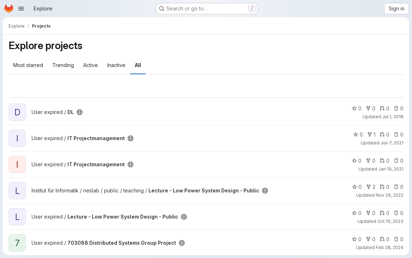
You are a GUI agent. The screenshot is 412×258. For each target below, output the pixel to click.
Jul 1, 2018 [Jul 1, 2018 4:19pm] (392, 116)
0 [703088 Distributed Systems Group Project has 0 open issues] (398, 239)
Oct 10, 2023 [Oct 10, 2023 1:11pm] (390, 221)
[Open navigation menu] (21, 8)
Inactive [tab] (116, 65)
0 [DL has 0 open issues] (398, 108)
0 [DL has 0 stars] (356, 108)
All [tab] (138, 65)
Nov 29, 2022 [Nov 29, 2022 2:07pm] (389, 195)
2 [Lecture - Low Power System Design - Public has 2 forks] (370, 187)
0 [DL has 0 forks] (370, 108)
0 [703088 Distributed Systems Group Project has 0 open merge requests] (384, 239)
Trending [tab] (63, 65)
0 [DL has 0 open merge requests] (384, 108)
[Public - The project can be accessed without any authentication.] (79, 112)
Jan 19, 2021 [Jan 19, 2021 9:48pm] (390, 169)
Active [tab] (90, 65)
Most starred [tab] (28, 65)
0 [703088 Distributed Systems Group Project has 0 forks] (370, 239)
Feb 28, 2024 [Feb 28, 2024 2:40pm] (389, 247)
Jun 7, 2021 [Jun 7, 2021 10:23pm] (391, 142)
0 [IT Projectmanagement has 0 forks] (370, 161)
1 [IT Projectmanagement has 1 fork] (371, 135)
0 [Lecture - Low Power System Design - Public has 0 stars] (357, 187)
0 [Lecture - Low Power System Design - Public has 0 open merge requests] (384, 187)
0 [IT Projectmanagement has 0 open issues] (398, 135)
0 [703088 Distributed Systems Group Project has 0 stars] (356, 239)
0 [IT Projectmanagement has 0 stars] (358, 135)
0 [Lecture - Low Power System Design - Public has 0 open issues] (398, 187)
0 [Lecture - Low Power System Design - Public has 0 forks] (370, 213)
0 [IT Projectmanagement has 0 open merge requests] (384, 135)
